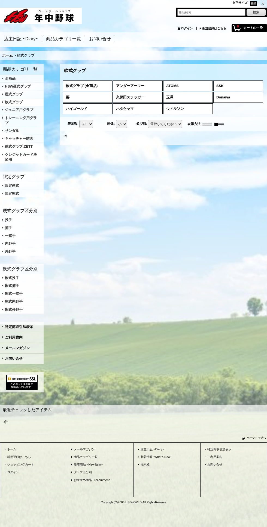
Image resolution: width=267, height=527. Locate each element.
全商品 (10, 78)
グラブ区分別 (83, 472)
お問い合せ (14, 358)
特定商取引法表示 (19, 327)
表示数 (73, 124)
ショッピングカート (20, 464)
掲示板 (145, 464)
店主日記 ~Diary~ (152, 449)
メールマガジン (17, 348)
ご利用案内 (14, 337)
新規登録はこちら (214, 28)
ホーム (11, 449)
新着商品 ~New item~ (88, 464)
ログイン (187, 28)
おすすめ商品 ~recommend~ (93, 480)
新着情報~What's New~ (156, 456)
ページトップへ (256, 437)
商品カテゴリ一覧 (86, 456)
